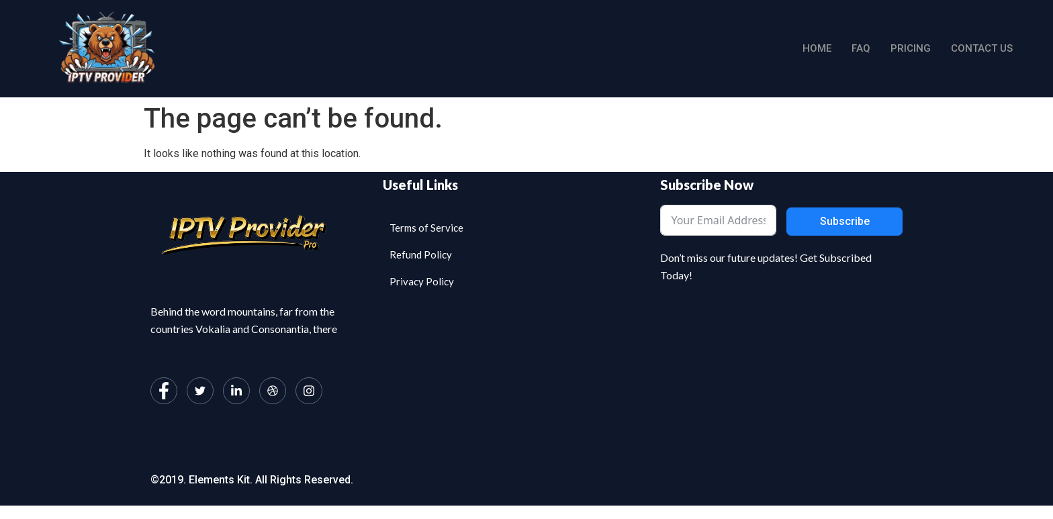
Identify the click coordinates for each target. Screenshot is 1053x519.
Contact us (982, 48)
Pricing (910, 48)
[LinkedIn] (236, 390)
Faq (861, 48)
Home (817, 48)
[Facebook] (163, 390)
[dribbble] (272, 390)
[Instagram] (308, 390)
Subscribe (845, 221)
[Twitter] (200, 390)
